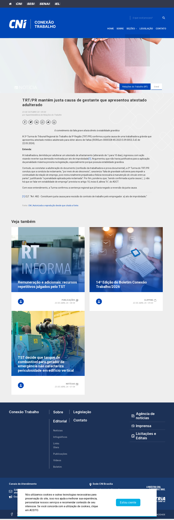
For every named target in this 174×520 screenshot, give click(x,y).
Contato (79, 422)
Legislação (79, 413)
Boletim (57, 468)
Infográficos (60, 438)
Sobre (58, 413)
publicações (68, 301)
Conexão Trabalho (24, 413)
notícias (70, 385)
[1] (90, 160)
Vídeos (57, 461)
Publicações (60, 455)
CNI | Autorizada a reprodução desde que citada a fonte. (53, 207)
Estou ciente (128, 502)
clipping (148, 301)
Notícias (58, 431)
